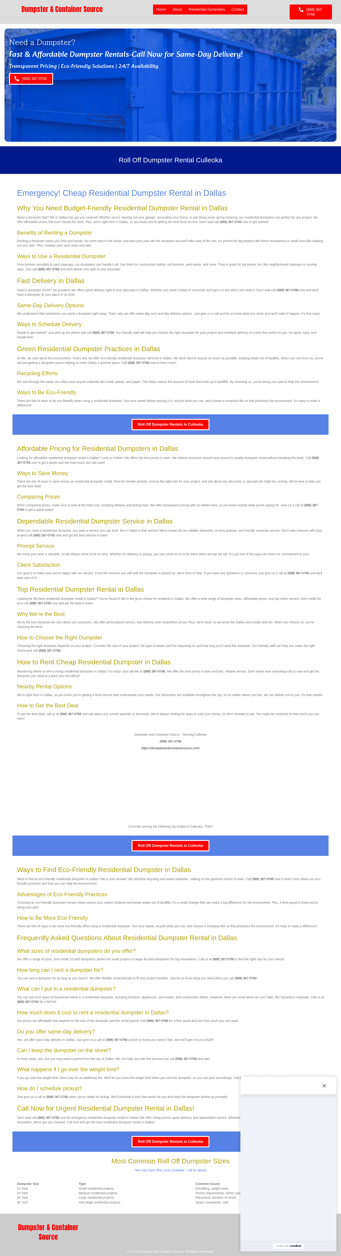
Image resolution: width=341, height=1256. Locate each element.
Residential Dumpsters (207, 9)
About (177, 9)
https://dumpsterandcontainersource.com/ (170, 748)
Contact (238, 9)
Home (161, 9)
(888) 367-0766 (231, 222)
